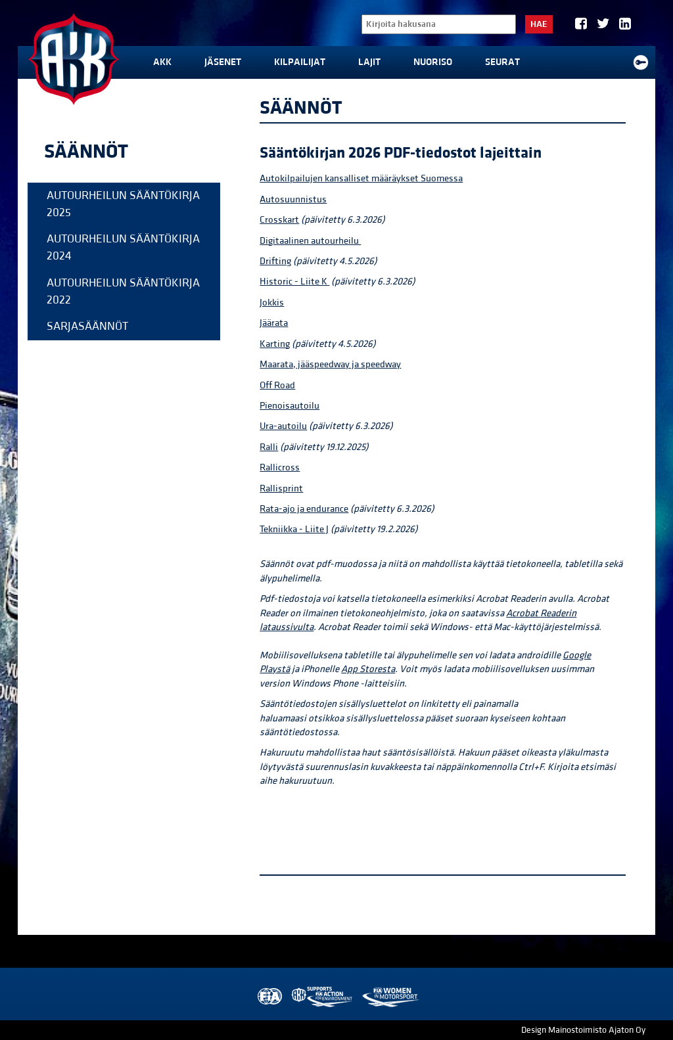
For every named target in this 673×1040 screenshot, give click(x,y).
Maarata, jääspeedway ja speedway (330, 364)
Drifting (275, 261)
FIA (268, 997)
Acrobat (523, 613)
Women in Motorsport (390, 997)
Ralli (269, 447)
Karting (275, 344)
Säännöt (86, 152)
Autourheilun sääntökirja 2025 (123, 204)
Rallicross (280, 467)
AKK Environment (322, 997)
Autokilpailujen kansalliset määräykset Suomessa (361, 178)
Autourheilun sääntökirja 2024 (123, 247)
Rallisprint (281, 488)
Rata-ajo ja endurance (304, 509)
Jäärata (274, 323)
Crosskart (279, 220)
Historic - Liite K (294, 281)
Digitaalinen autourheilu (310, 241)
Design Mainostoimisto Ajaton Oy (583, 1030)
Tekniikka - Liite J (294, 529)
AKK (162, 62)
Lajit (369, 62)
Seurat (502, 62)
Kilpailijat (299, 62)
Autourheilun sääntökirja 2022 (123, 291)
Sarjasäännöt (87, 326)
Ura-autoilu (283, 426)
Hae (538, 24)
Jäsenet (222, 62)
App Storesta (368, 669)
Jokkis (272, 302)
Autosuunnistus (293, 199)
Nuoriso (432, 62)
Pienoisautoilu (289, 405)
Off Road (277, 385)
